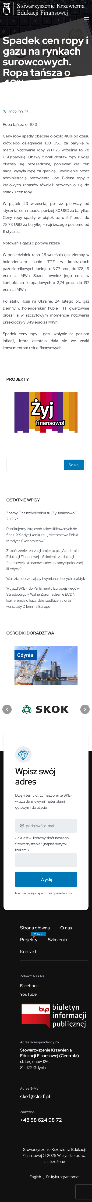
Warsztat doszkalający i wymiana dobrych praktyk (45, 578)
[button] (7, 709)
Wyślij (46, 879)
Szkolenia (57, 940)
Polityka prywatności (62, 1176)
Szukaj (74, 464)
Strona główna (35, 928)
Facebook (29, 985)
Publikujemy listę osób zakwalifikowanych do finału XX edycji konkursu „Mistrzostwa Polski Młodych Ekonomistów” (42, 534)
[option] (46, 413)
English (35, 1176)
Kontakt (28, 951)
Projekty (28, 940)
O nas (66, 928)
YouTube (28, 994)
